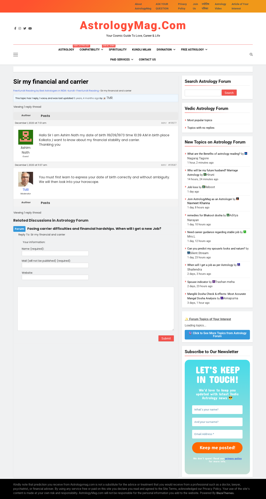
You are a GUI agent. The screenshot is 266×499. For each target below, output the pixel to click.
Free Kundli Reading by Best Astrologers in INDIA (39, 90)
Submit (166, 338)
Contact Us (147, 59)
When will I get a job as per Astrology (210, 265)
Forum (19, 229)
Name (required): (33, 249)
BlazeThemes (225, 493)
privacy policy (233, 458)
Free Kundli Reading (87, 90)
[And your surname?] (217, 422)
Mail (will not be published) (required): (46, 261)
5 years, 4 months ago (86, 98)
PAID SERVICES (120, 59)
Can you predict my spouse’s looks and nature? (216, 248)
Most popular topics (199, 120)
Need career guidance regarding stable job (213, 232)
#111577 (172, 122)
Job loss (192, 187)
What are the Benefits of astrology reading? (213, 153)
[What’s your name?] (217, 409)
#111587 (172, 165)
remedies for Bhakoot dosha (204, 215)
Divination (164, 49)
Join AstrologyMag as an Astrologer (209, 199)
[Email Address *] (217, 434)
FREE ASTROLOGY (192, 49)
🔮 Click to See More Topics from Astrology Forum (217, 334)
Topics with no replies (200, 127)
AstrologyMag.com (133, 25)
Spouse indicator (197, 282)
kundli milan (141, 49)
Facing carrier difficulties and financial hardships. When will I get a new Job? (94, 228)
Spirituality (118, 49)
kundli (71, 90)
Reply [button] (163, 123)
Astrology (67, 48)
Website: (27, 273)
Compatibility (93, 48)
